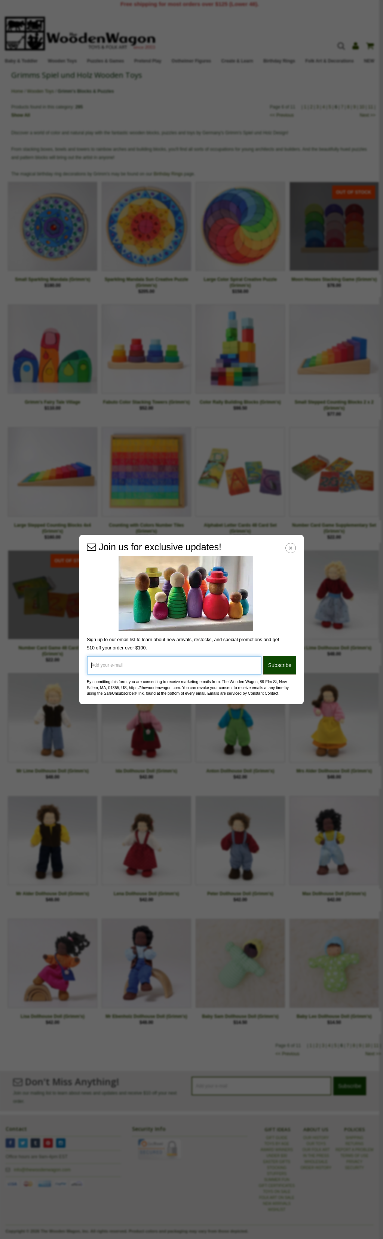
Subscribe (279, 665)
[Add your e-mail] (174, 665)
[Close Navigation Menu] (290, 547)
